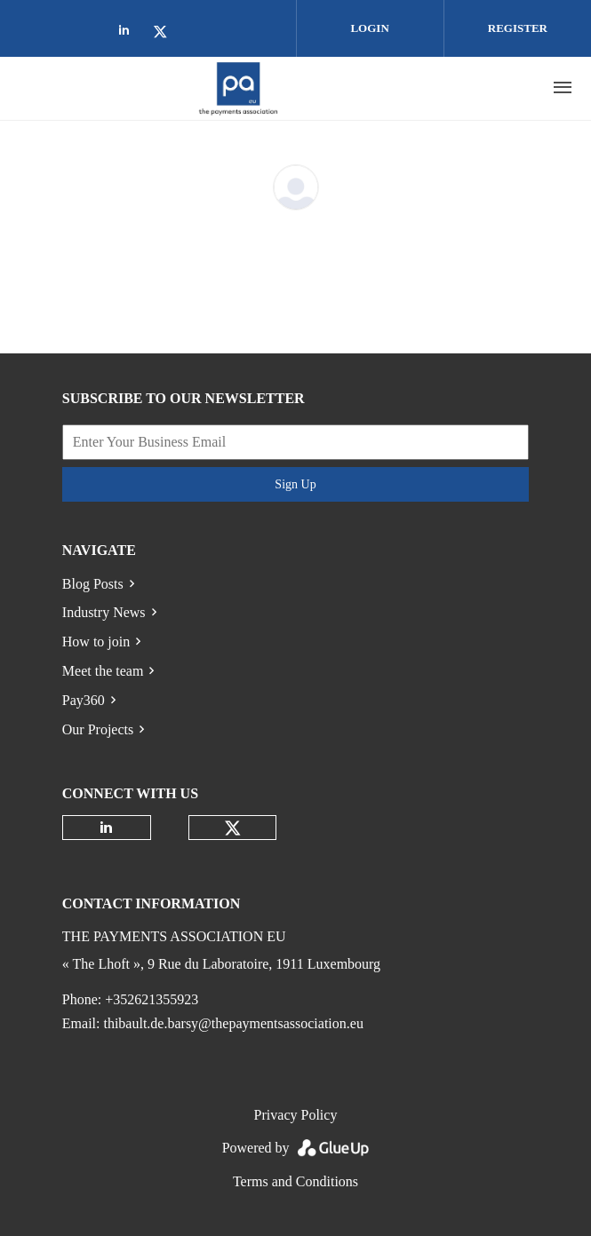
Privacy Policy (296, 1114)
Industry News (104, 612)
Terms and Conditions (295, 1181)
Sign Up (295, 484)
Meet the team (103, 670)
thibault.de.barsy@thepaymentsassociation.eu (233, 1023)
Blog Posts (93, 583)
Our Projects (97, 729)
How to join (96, 641)
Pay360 (83, 700)
